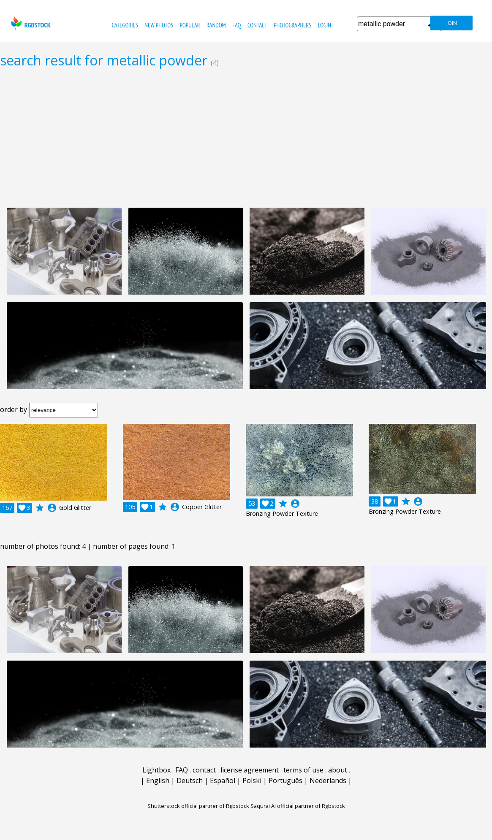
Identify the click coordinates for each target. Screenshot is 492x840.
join (451, 23)
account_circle (52, 508)
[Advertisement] (246, 138)
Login (324, 25)
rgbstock (30, 23)
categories (125, 25)
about (337, 770)
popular (190, 25)
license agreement (249, 770)
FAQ (236, 25)
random (216, 25)
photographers (292, 25)
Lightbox (156, 770)
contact (257, 25)
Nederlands (328, 780)
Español (222, 780)
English (157, 780)
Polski (251, 780)
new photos (158, 25)
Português (285, 780)
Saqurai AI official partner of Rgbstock (297, 806)
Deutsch (190, 780)
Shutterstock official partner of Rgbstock (198, 806)
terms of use (303, 770)
